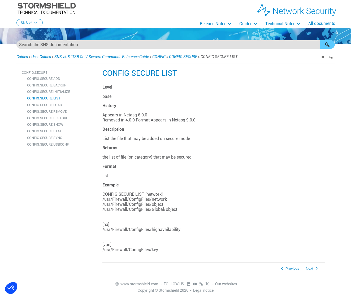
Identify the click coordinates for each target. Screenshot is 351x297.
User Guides (41, 57)
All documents (321, 23)
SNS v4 (29, 23)
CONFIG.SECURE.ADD (43, 79)
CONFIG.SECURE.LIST (43, 98)
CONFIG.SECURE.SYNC (44, 138)
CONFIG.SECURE (183, 57)
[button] (327, 44)
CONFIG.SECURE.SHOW (45, 124)
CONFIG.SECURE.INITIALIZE (48, 92)
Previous (292, 268)
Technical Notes (280, 23)
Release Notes (213, 23)
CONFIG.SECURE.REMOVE (47, 111)
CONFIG (159, 57)
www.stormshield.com (136, 284)
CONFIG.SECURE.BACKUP (46, 85)
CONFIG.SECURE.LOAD (44, 105)
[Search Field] (175, 44)
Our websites (226, 284)
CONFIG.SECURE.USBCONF (48, 144)
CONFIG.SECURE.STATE (45, 131)
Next (309, 268)
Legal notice (203, 290)
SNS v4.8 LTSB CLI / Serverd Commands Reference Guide (101, 57)
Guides (245, 23)
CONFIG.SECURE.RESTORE (47, 118)
